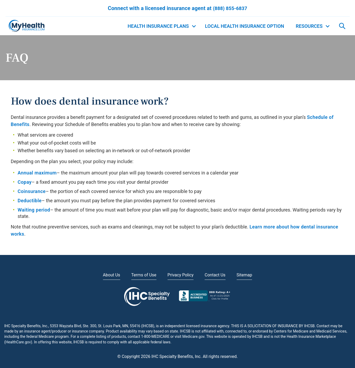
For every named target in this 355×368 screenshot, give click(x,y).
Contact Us (215, 274)
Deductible (30, 200)
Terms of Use (143, 274)
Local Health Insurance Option (244, 26)
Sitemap (244, 274)
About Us (111, 274)
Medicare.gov (193, 336)
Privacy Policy (181, 274)
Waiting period (34, 210)
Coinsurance (32, 191)
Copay (25, 182)
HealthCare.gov (18, 342)
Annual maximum (37, 173)
